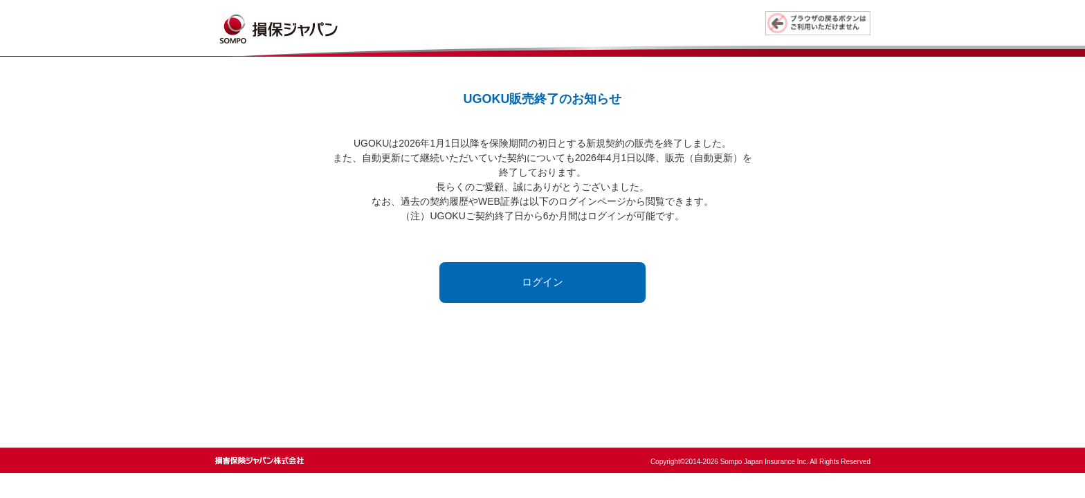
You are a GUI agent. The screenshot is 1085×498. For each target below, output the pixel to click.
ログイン (542, 282)
